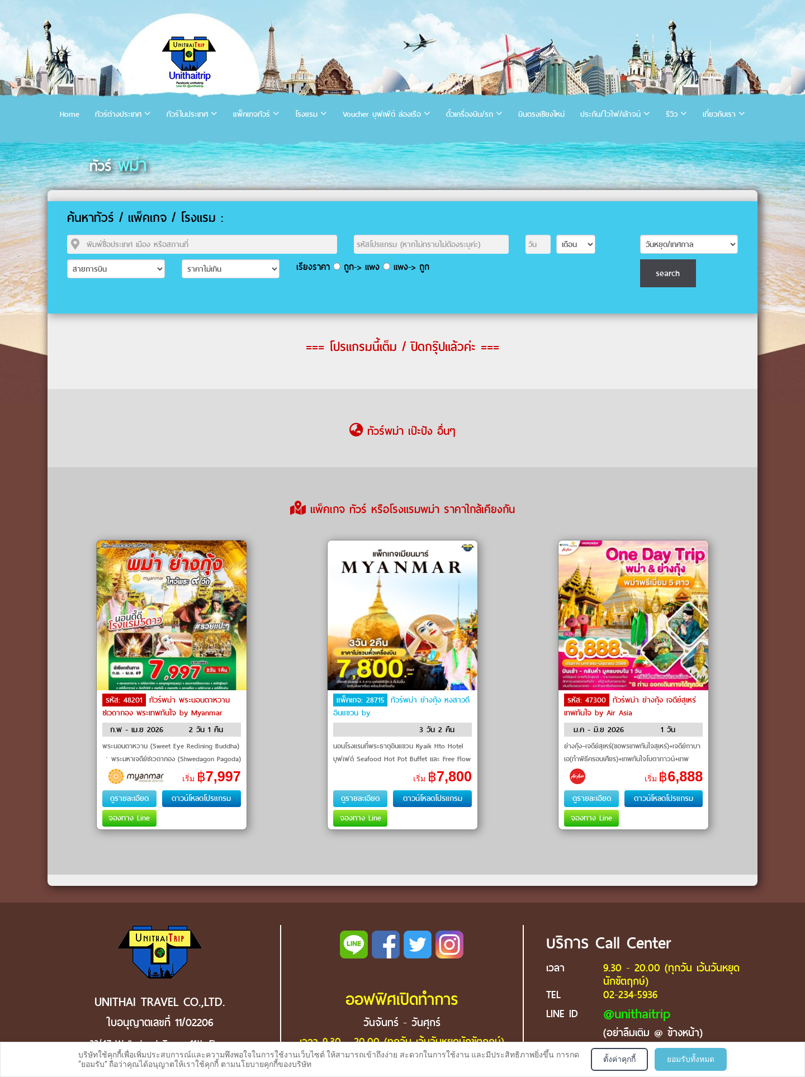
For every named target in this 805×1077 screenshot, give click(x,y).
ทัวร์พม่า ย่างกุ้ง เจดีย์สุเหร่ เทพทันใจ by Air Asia (630, 706)
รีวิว (672, 114)
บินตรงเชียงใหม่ (541, 114)
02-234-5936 (630, 994)
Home (69, 114)
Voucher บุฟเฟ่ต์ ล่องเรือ (382, 114)
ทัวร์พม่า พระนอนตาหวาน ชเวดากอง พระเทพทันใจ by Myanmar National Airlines (166, 712)
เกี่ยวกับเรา (719, 114)
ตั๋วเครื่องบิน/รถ (469, 114)
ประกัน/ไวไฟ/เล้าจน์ (610, 114)
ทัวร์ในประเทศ (187, 114)
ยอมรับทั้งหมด (690, 1059)
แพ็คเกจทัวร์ (251, 114)
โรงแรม (306, 114)
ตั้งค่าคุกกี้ (619, 1059)
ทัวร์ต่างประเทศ (118, 114)
